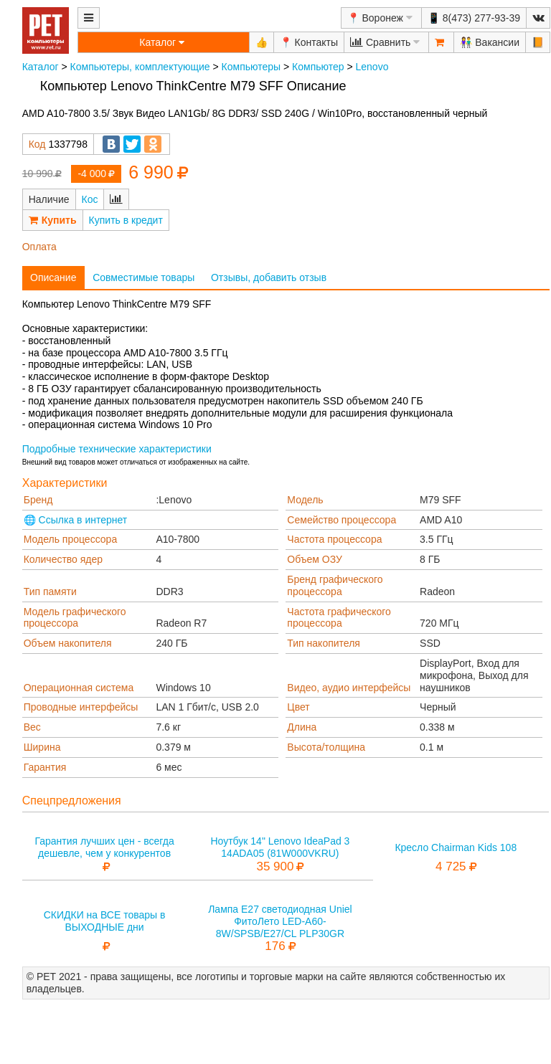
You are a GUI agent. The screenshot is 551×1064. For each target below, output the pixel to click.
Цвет (298, 707)
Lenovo (372, 66)
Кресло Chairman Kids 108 (456, 847)
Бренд (38, 499)
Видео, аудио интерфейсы (348, 687)
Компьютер (318, 66)
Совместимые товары (143, 277)
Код (37, 144)
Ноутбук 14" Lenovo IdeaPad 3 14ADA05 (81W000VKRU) (279, 847)
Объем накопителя (68, 643)
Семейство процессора (341, 520)
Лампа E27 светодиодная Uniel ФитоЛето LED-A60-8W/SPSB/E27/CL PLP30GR (280, 921)
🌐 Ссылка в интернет (76, 520)
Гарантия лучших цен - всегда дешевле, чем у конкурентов (104, 847)
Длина (301, 727)
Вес (32, 727)
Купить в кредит (126, 220)
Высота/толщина (326, 747)
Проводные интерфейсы (81, 707)
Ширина (42, 747)
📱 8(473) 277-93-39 (474, 18)
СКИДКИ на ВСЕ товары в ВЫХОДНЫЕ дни (105, 921)
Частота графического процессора (339, 618)
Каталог (40, 66)
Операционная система (78, 687)
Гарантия (45, 767)
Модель (305, 499)
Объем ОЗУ (314, 559)
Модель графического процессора (75, 618)
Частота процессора (334, 539)
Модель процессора (70, 539)
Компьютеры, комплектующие (140, 66)
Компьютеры (251, 66)
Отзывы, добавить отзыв (268, 277)
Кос (90, 199)
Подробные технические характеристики (117, 449)
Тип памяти (50, 591)
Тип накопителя (323, 643)
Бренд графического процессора (334, 585)
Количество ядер (63, 559)
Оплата (39, 246)
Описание (53, 277)
